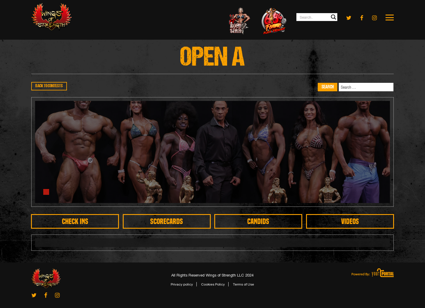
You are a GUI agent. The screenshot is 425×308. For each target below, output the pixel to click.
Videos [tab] (350, 221)
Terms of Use (243, 284)
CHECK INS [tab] (75, 221)
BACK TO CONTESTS (49, 86)
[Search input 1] (317, 17)
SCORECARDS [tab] (166, 221)
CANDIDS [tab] (258, 221)
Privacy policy (182, 284)
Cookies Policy (213, 284)
